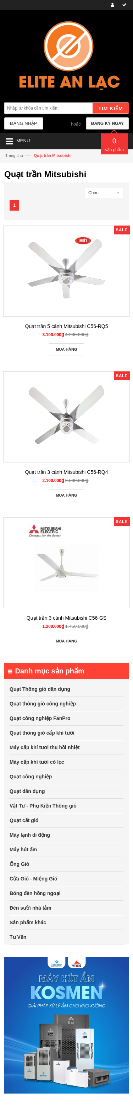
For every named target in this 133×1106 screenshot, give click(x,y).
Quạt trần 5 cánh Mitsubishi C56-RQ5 (66, 326)
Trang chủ (14, 155)
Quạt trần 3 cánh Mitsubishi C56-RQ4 (66, 472)
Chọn (93, 192)
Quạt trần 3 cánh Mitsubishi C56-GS (66, 618)
